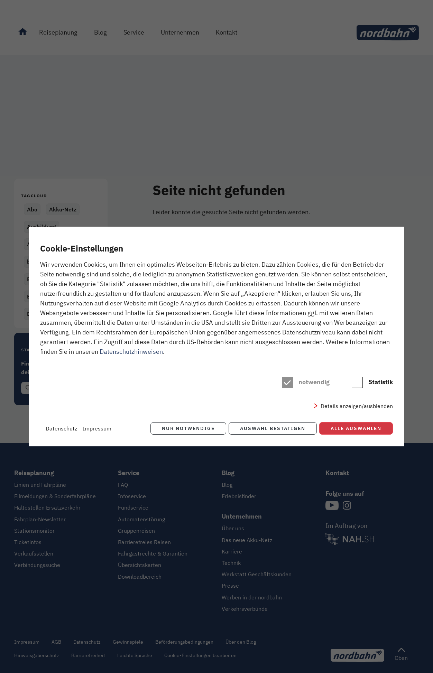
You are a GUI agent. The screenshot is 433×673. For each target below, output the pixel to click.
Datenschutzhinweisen (131, 351)
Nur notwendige (187, 428)
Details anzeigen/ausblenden (357, 405)
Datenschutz (61, 428)
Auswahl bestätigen (272, 428)
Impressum (97, 428)
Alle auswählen (356, 428)
